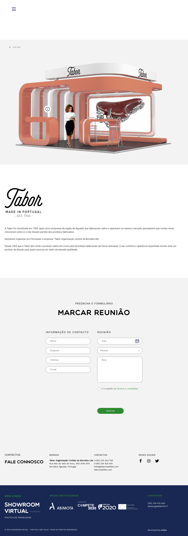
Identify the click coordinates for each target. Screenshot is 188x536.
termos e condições (127, 388)
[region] (94, 20)
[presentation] (119, 398)
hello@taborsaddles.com (106, 466)
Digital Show (117, 8)
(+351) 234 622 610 (103, 463)
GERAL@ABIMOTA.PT (158, 506)
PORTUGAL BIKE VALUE (39, 530)
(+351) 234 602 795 (103, 460)
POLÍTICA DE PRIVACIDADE (18, 517)
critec (164, 530)
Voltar (15, 47)
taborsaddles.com (103, 470)
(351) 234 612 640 (156, 503)
